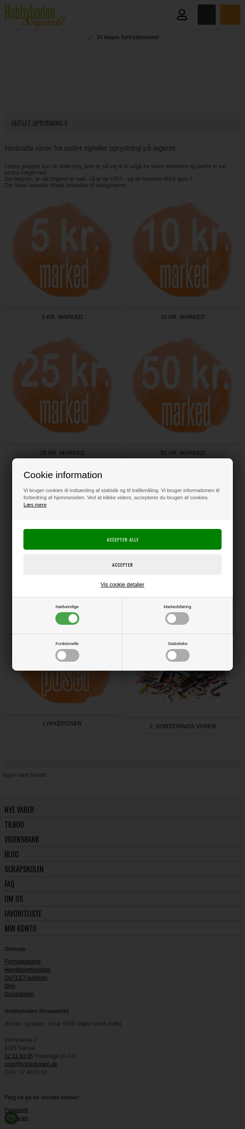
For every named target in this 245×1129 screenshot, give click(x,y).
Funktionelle (67, 651)
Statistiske (178, 651)
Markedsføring (177, 614)
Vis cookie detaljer (122, 585)
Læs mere (34, 504)
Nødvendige (67, 614)
